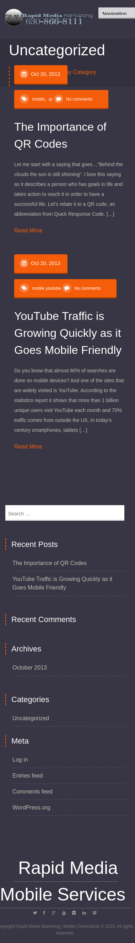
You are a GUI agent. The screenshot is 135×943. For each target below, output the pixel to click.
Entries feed (27, 776)
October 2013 (29, 668)
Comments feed (32, 792)
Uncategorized (30, 718)
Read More (28, 230)
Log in (20, 760)
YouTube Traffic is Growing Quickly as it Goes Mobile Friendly (68, 333)
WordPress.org (31, 807)
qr (51, 99)
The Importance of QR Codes (49, 563)
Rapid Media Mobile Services (62, 881)
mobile (38, 99)
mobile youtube (46, 288)
